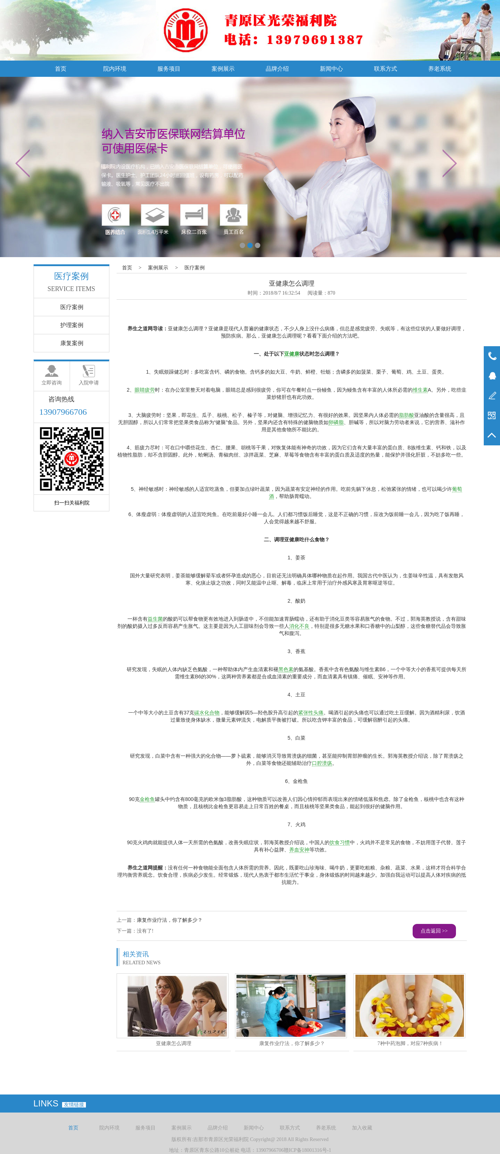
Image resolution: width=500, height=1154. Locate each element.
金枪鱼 (147, 799)
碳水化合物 (206, 712)
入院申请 (89, 383)
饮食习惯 (340, 842)
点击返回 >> (434, 931)
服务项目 (169, 69)
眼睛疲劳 (145, 390)
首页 (60, 69)
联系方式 (385, 69)
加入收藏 (362, 1128)
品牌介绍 (277, 69)
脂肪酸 (406, 415)
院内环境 (114, 69)
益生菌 (155, 619)
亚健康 (291, 354)
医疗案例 (194, 267)
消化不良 (299, 626)
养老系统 (439, 69)
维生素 (420, 390)
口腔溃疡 (322, 763)
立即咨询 (52, 383)
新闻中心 (331, 69)
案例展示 (223, 69)
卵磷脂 (336, 422)
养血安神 (299, 850)
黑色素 (286, 669)
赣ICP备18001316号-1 (307, 1150)
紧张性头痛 (310, 712)
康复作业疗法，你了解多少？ (170, 920)
